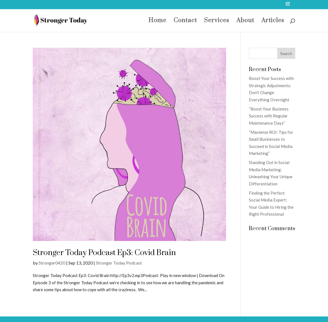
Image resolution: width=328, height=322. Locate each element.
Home (157, 21)
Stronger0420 (52, 262)
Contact (185, 21)
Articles (272, 21)
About (245, 21)
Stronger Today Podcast (119, 262)
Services (216, 21)
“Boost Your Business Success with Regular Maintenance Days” (269, 115)
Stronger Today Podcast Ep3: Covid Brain (104, 253)
